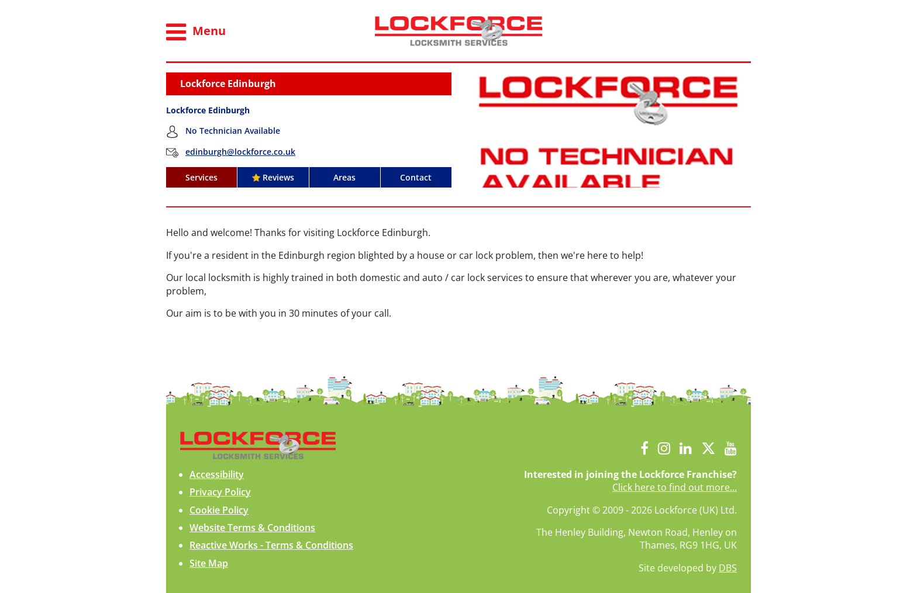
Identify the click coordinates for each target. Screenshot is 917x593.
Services (201, 177)
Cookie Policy (219, 510)
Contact (416, 177)
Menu (196, 32)
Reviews (273, 177)
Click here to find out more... (674, 487)
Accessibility (216, 474)
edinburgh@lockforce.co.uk (240, 151)
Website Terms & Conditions (252, 527)
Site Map (208, 563)
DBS (728, 567)
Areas (344, 177)
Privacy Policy (220, 492)
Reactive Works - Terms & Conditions (271, 545)
